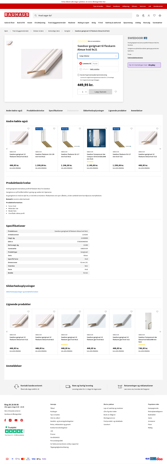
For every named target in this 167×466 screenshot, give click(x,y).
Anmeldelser (136, 110)
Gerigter (67, 31)
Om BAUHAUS (55, 437)
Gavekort (107, 424)
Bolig (94, 23)
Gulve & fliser (9, 23)
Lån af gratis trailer (110, 411)
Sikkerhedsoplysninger (93, 110)
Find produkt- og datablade (113, 421)
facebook (5, 420)
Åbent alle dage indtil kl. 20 (30, 389)
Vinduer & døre (38, 31)
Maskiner (71, 23)
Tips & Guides (98, 6)
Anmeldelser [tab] (14, 366)
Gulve (150, 418)
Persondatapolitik (56, 441)
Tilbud (108, 6)
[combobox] (82, 15)
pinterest (21, 420)
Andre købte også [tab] (17, 121)
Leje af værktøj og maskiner (113, 408)
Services (143, 6)
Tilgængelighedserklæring (59, 447)
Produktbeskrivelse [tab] (18, 183)
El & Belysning (40, 23)
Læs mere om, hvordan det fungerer (136, 389)
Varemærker (157, 23)
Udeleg (138, 23)
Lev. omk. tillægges (15, 168)
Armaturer (151, 421)
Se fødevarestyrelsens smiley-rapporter (64, 444)
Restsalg (146, 23)
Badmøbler (152, 415)
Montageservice (109, 418)
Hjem (6, 31)
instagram (10, 420)
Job (149, 6)
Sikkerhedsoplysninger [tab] (20, 286)
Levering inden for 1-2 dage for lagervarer (86, 389)
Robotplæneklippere (155, 411)
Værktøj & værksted (113, 23)
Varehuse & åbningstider (12, 414)
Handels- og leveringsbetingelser (62, 421)
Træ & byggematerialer (57, 23)
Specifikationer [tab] (15, 226)
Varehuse (116, 6)
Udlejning (125, 6)
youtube (16, 420)
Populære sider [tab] (153, 404)
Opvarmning (128, 23)
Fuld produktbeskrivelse (135, 57)
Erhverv (134, 6)
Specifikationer (56, 110)
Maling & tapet (83, 23)
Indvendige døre (54, 31)
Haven (29, 23)
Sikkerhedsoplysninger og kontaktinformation (22, 292)
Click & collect (55, 418)
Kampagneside (153, 408)
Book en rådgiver (110, 415)
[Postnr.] (95, 64)
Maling (150, 428)
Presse (52, 434)
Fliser (150, 424)
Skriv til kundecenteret (12, 411)
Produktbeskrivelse (35, 110)
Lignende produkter (117, 110)
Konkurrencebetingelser (58, 428)
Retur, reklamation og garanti (60, 424)
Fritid (100, 23)
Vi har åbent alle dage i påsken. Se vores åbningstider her (83, 2)
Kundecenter (158, 6)
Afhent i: (86, 69)
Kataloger (53, 411)
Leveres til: (87, 63)
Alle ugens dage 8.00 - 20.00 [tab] (14, 405)
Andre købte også (14, 110)
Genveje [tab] (53, 404)
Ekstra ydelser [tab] (109, 404)
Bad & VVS (21, 23)
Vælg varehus (94, 69)
